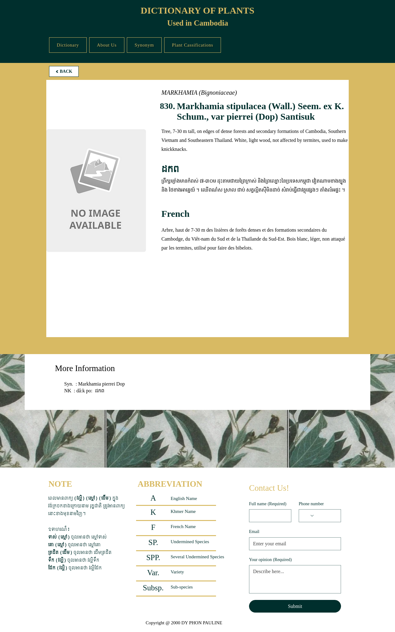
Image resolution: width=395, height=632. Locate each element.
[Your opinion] (295, 579)
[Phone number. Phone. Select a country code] (308, 515)
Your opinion (270, 560)
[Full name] (268, 516)
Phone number (311, 504)
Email (254, 531)
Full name (267, 504)
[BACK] (64, 71)
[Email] (293, 544)
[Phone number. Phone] (325, 516)
